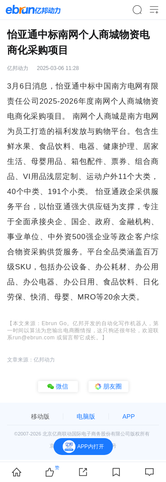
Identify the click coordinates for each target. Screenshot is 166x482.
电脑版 (86, 416)
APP (128, 416)
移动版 (40, 416)
